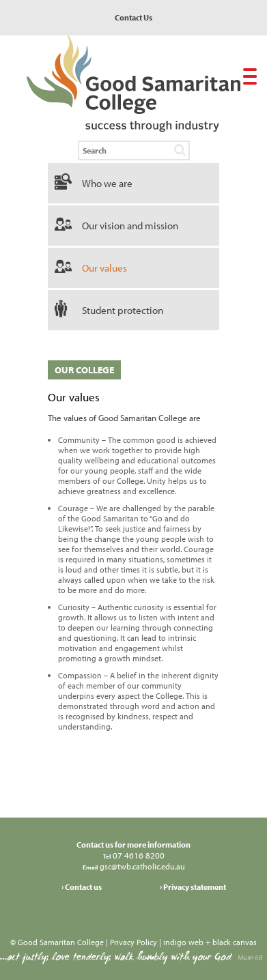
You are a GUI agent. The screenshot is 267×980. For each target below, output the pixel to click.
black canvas (234, 942)
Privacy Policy (133, 942)
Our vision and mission (130, 225)
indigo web (183, 942)
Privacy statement (194, 887)
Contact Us (133, 17)
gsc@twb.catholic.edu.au (141, 866)
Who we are (107, 183)
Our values (104, 267)
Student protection (122, 310)
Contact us (83, 887)
